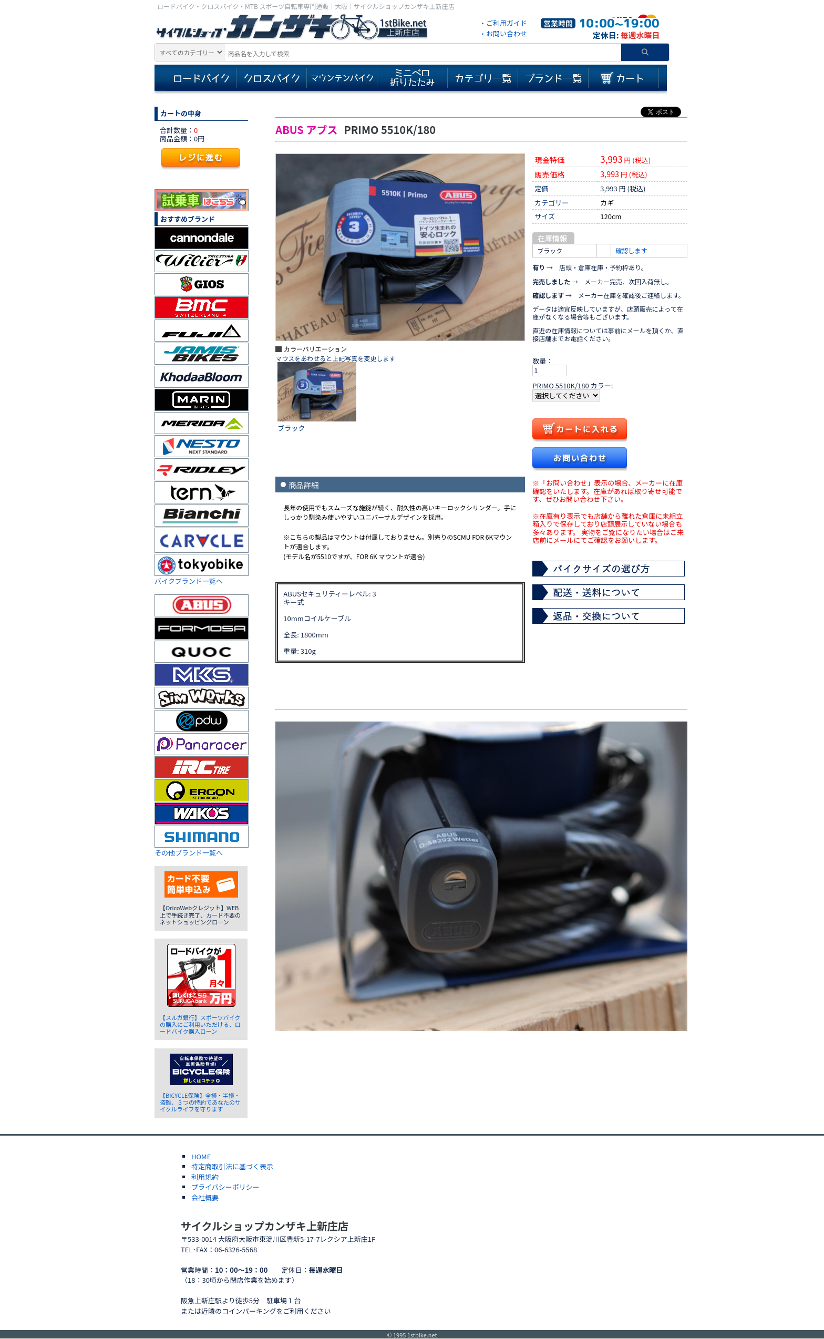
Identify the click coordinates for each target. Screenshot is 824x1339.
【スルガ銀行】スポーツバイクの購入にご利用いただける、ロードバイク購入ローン (200, 1024)
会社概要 (205, 1197)
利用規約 (205, 1177)
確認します (631, 250)
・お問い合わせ (503, 33)
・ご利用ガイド (503, 23)
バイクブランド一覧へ (188, 581)
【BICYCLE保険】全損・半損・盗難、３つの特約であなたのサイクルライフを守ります (200, 1102)
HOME (201, 1156)
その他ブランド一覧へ (188, 853)
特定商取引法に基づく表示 (232, 1166)
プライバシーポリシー (225, 1187)
